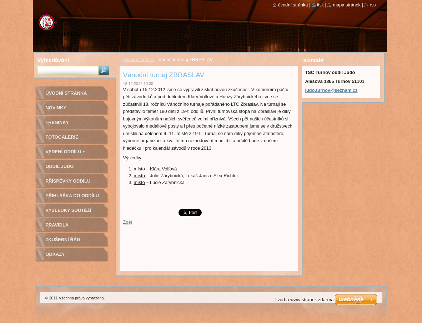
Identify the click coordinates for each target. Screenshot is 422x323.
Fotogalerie (62, 137)
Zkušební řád (63, 239)
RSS (373, 5)
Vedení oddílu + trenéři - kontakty (70, 154)
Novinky (56, 107)
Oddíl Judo (60, 166)
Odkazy (55, 254)
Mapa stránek (347, 5)
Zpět (127, 222)
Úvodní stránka (139, 59)
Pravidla (57, 225)
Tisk (320, 5)
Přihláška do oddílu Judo (72, 198)
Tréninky (57, 122)
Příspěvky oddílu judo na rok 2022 (68, 183)
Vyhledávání (53, 60)
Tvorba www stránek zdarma (304, 299)
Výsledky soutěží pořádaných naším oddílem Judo (70, 213)
